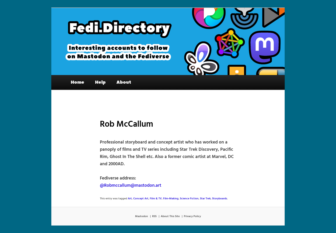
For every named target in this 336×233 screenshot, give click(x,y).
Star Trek (205, 199)
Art (130, 199)
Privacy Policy (192, 216)
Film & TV (156, 199)
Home (77, 82)
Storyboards (219, 199)
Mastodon (141, 216)
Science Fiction (189, 199)
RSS (154, 216)
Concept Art (140, 199)
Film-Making (170, 199)
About (123, 82)
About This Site (170, 216)
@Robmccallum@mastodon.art (130, 185)
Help (100, 82)
